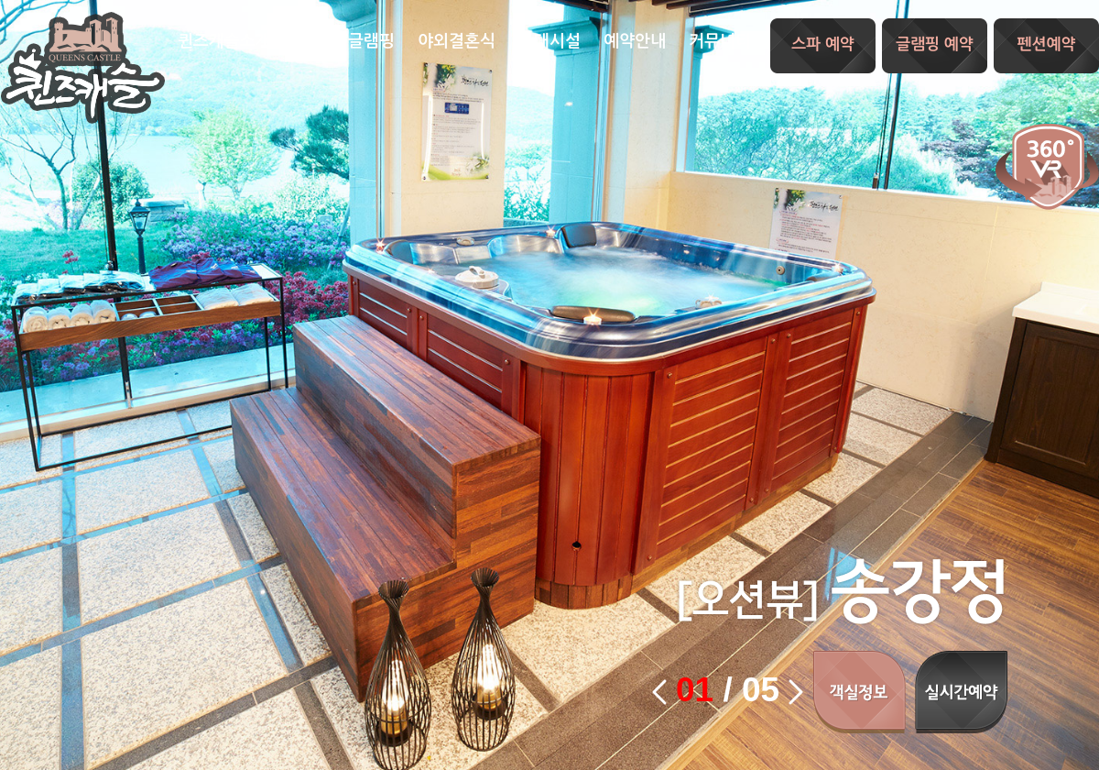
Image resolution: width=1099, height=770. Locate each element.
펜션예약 (1046, 44)
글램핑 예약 (935, 44)
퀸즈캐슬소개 (224, 41)
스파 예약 (822, 44)
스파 (309, 41)
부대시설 (549, 41)
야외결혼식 (456, 41)
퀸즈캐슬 (82, 68)
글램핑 (371, 41)
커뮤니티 (720, 41)
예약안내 (635, 41)
